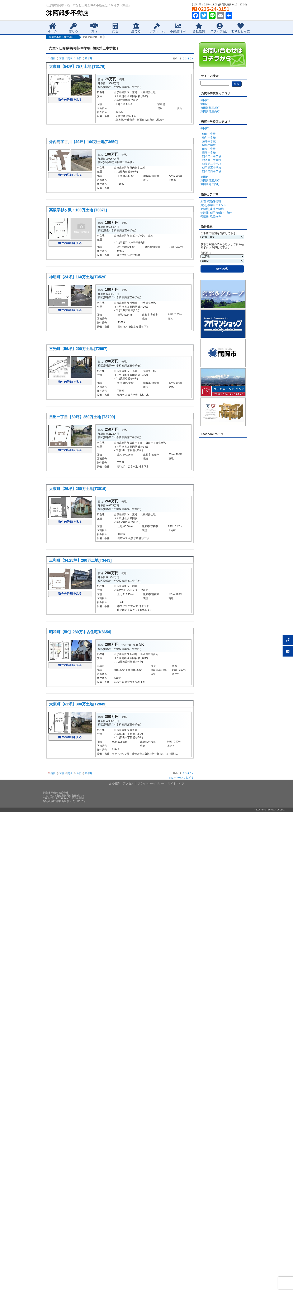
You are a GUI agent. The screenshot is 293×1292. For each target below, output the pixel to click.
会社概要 (199, 28)
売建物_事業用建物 (212, 208)
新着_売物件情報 (210, 201)
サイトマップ (176, 783)
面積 (60, 58)
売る (115, 28)
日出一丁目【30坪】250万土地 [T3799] (82, 417)
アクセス (128, 783)
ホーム (52, 28)
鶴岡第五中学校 (211, 167)
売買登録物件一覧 (92, 37)
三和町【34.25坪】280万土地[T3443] (80, 560)
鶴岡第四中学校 (211, 171)
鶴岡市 (204, 100)
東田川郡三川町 (209, 107)
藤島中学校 (209, 148)
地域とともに (240, 28)
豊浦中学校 (209, 152)
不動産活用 (178, 28)
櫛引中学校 (209, 137)
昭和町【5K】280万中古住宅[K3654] (80, 632)
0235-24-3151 (210, 9)
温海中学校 (209, 141)
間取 (68, 58)
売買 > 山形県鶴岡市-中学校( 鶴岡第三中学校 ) (83, 48)
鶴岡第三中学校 (211, 160)
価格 (51, 58)
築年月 (87, 58)
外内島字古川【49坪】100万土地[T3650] (83, 142)
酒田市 (204, 104)
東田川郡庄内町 (209, 111)
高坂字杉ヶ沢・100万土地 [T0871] (78, 210)
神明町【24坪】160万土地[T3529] (78, 277)
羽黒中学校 (209, 145)
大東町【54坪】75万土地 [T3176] (77, 66)
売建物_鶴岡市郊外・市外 (216, 212)
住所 (77, 58)
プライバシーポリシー (151, 783)
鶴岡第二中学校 (211, 163)
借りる (73, 28)
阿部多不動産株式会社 (61, 37)
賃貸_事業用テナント (213, 205)
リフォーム (157, 28)
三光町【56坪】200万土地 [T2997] (78, 349)
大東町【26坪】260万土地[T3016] (78, 489)
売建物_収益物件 (210, 216)
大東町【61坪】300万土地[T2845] (78, 704)
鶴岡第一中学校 (211, 156)
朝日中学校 (209, 133)
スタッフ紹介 (219, 28)
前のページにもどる (181, 777)
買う (94, 28)
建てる (136, 28)
